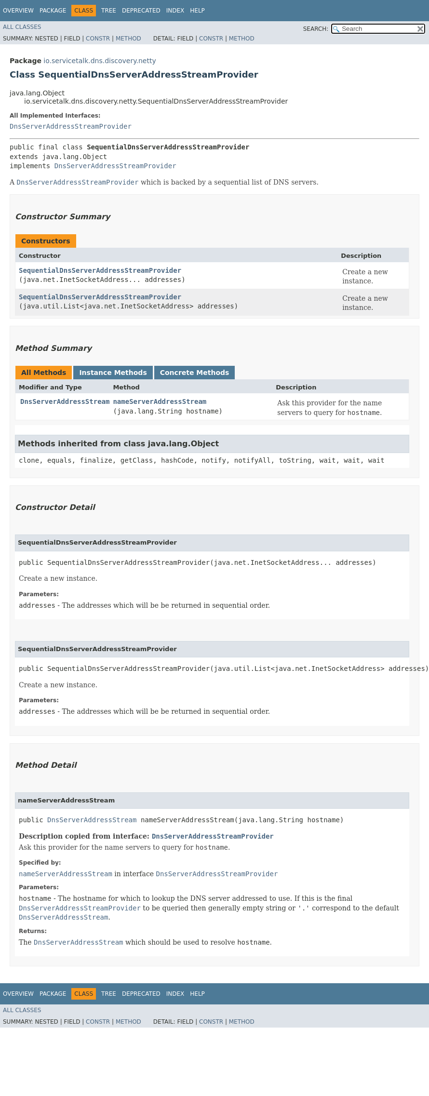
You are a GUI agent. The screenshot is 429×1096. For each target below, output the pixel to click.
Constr (98, 38)
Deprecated (141, 10)
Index (175, 10)
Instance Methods (113, 372)
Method (128, 38)
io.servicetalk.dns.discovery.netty (99, 61)
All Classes (22, 27)
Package (53, 10)
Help (197, 10)
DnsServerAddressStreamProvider (71, 126)
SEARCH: (316, 29)
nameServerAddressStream (159, 401)
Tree (108, 10)
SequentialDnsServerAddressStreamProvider (100, 270)
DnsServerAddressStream (64, 401)
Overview (18, 10)
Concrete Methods (194, 372)
